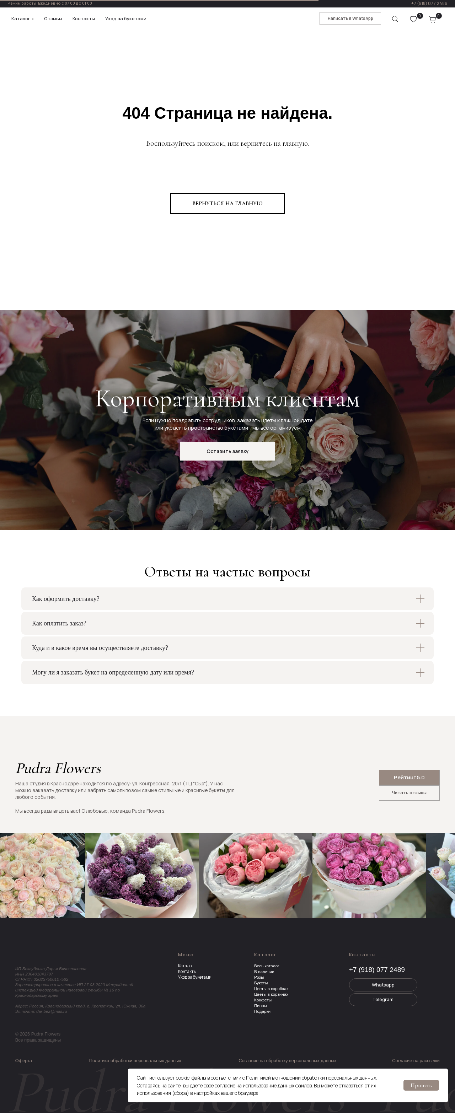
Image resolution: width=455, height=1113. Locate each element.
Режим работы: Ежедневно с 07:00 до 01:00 (49, 3)
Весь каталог (266, 965)
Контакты (187, 971)
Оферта (23, 1060)
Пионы (260, 1005)
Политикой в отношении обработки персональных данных (311, 1077)
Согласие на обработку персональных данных (287, 1060)
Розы (259, 977)
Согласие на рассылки (416, 1060)
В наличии (264, 971)
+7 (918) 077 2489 (429, 3)
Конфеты (263, 1000)
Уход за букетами (195, 977)
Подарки (262, 1011)
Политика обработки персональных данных (135, 1060)
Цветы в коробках (271, 988)
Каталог (186, 966)
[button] (227, 451)
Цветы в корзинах (271, 994)
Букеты (261, 982)
